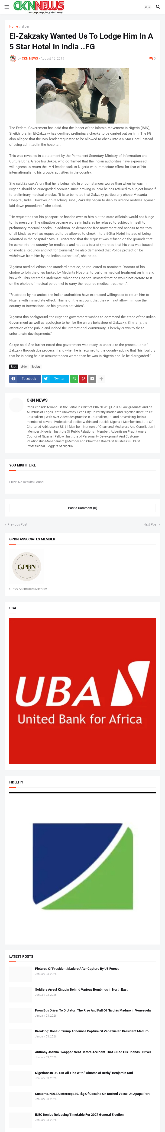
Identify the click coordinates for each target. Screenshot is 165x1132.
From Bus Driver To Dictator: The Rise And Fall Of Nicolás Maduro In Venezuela (93, 1010)
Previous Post (17, 524)
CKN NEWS (37, 400)
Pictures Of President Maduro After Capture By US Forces (77, 968)
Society (35, 366)
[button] (6, 7)
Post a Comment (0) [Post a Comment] (82, 508)
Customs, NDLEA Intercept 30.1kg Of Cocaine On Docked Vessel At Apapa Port (92, 1094)
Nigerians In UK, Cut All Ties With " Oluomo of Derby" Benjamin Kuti (84, 1073)
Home (13, 26)
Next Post (150, 524)
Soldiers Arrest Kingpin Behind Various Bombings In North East (81, 989)
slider (25, 26)
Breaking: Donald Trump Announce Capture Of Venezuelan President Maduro (92, 1031)
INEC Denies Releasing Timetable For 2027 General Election (79, 1114)
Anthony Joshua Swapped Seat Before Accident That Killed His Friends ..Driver (93, 1052)
